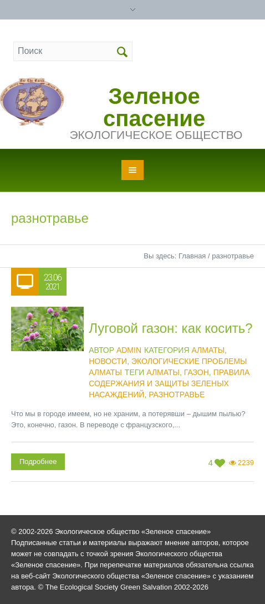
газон (196, 372)
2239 (246, 462)
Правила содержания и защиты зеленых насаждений (169, 383)
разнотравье (177, 394)
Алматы (208, 350)
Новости (108, 361)
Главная (192, 256)
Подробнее (38, 461)
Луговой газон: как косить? (170, 328)
